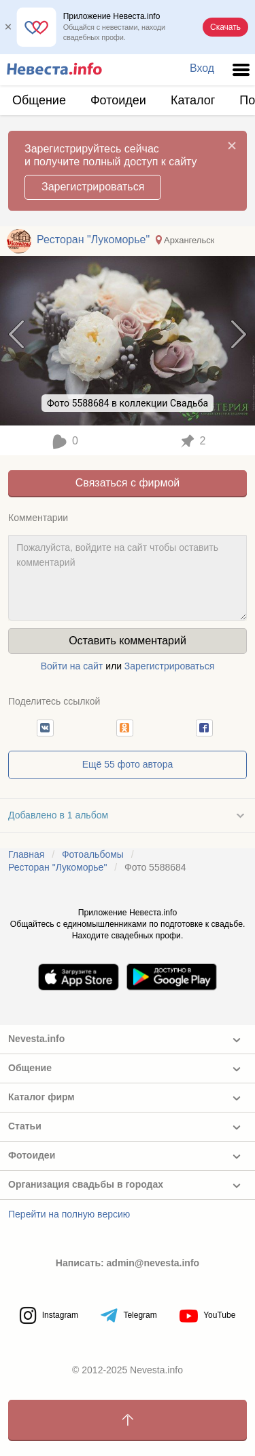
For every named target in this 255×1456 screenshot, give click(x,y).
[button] (45, 728)
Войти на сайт (72, 666)
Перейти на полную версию (69, 1214)
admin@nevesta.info (153, 1262)
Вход (202, 68)
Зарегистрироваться (92, 186)
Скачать (225, 27)
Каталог (193, 100)
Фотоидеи (118, 100)
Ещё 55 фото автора (127, 764)
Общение (39, 100)
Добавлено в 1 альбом (58, 815)
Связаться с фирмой (127, 482)
